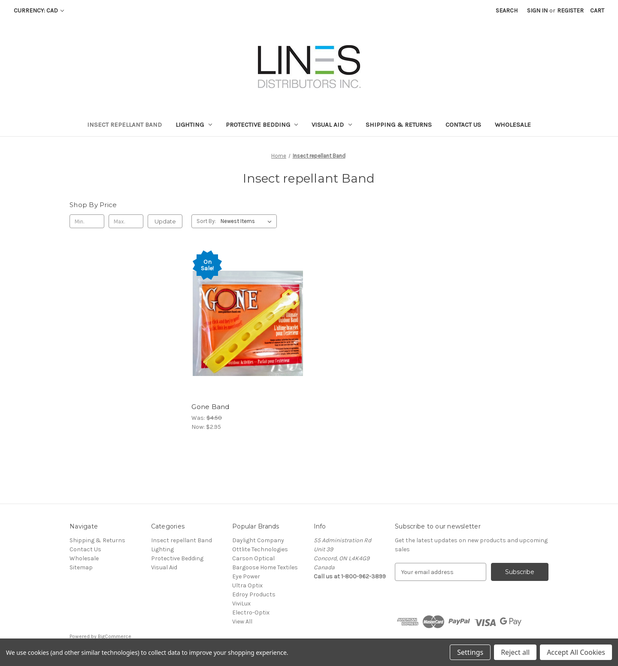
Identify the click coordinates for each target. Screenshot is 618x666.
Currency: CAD (39, 10)
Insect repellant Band (124, 124)
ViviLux (241, 603)
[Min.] (87, 221)
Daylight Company (258, 540)
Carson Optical (253, 558)
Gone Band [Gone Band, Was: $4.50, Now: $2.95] (210, 407)
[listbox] (247, 221)
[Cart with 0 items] (597, 10)
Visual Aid (332, 124)
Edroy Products (254, 594)
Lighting (194, 124)
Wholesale (513, 124)
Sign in (537, 10)
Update (165, 221)
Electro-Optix (251, 612)
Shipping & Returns (399, 124)
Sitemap (81, 567)
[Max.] (126, 221)
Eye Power (246, 576)
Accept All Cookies (576, 652)
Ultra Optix (247, 585)
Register (570, 10)
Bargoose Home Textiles (265, 567)
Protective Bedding (262, 124)
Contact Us (463, 124)
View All (242, 621)
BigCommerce (114, 636)
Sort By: (206, 221)
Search (507, 10)
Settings (470, 652)
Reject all (515, 652)
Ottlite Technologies (260, 549)
